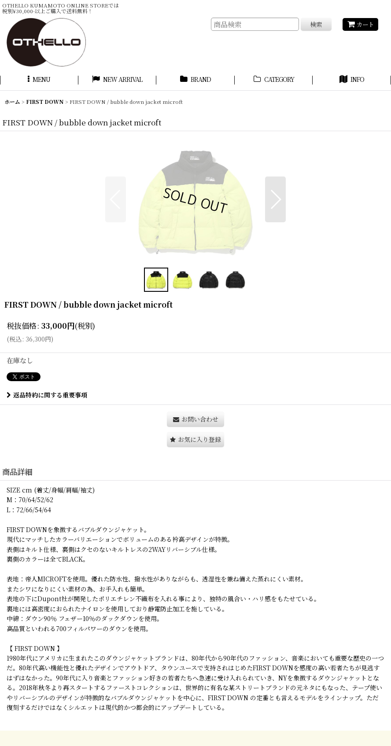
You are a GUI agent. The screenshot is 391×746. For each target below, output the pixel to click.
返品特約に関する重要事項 (47, 394)
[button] (39, 80)
